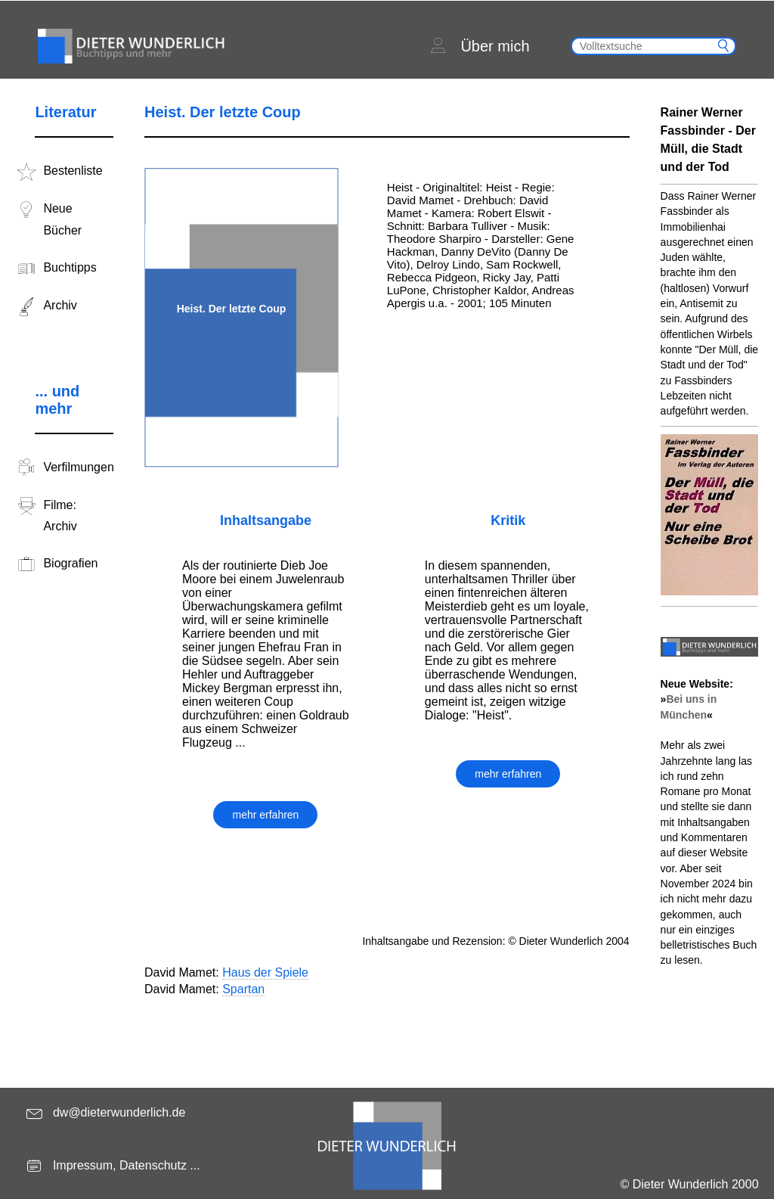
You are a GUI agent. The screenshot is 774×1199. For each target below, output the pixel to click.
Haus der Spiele (265, 972)
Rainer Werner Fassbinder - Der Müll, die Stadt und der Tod (708, 139)
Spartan (243, 989)
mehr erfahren (265, 815)
